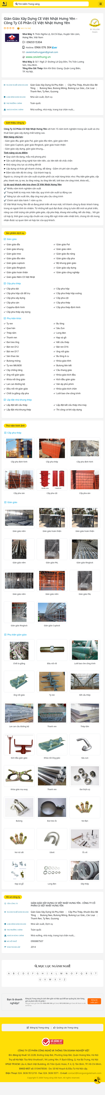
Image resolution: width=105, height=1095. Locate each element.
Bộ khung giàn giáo (66, 263)
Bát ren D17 (13, 351)
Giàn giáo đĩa (13, 244)
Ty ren (10, 323)
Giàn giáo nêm (63, 249)
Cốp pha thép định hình (68, 307)
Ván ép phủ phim (65, 384)
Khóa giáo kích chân (66, 388)
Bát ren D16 (62, 346)
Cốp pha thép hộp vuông (69, 293)
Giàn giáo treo (14, 253)
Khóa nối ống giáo (16, 379)
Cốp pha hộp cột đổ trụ (18, 293)
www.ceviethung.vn (38, 57)
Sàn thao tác (13, 356)
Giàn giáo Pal (63, 244)
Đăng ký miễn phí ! (94, 1001)
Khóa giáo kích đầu (66, 374)
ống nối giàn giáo (15, 374)
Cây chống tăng (14, 370)
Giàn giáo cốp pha (65, 258)
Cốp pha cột (62, 297)
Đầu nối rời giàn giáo (17, 388)
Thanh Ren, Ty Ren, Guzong (44, 91)
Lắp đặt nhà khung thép (19, 399)
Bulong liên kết (64, 365)
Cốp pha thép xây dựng (18, 311)
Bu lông (60, 323)
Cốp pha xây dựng (16, 297)
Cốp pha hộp (62, 288)
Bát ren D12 (13, 346)
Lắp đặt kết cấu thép (17, 404)
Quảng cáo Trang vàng (67, 1027)
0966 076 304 (42, 47)
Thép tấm (11, 332)
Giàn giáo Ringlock (16, 267)
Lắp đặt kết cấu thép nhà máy (71, 404)
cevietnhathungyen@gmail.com (42, 52)
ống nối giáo (62, 351)
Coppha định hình (16, 307)
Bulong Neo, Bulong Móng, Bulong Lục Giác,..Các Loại (67, 88)
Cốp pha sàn (13, 302)
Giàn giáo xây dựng (66, 267)
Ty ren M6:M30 (14, 365)
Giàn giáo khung (15, 249)
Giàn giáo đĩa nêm (16, 258)
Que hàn (11, 328)
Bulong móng (13, 360)
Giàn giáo (12, 239)
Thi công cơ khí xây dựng (69, 409)
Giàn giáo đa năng (65, 253)
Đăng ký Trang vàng (39, 1027)
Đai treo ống (13, 342)
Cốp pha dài (13, 288)
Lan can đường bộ (16, 384)
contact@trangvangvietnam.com (84, 1073)
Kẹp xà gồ (61, 337)
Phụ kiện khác (14, 318)
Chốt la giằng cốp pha (18, 393)
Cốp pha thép (14, 283)
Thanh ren (12, 337)
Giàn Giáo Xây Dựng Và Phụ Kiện (46, 84)
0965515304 (34, 42)
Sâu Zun (60, 328)
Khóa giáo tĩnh (63, 360)
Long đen (61, 332)
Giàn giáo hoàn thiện (17, 272)
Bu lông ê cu (62, 356)
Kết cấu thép (62, 342)
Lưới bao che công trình (68, 393)
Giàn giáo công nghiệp (67, 272)
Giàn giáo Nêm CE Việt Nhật (21, 277)
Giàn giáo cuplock (16, 263)
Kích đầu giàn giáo (65, 379)
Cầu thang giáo (64, 370)
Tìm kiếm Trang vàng (28, 3)
